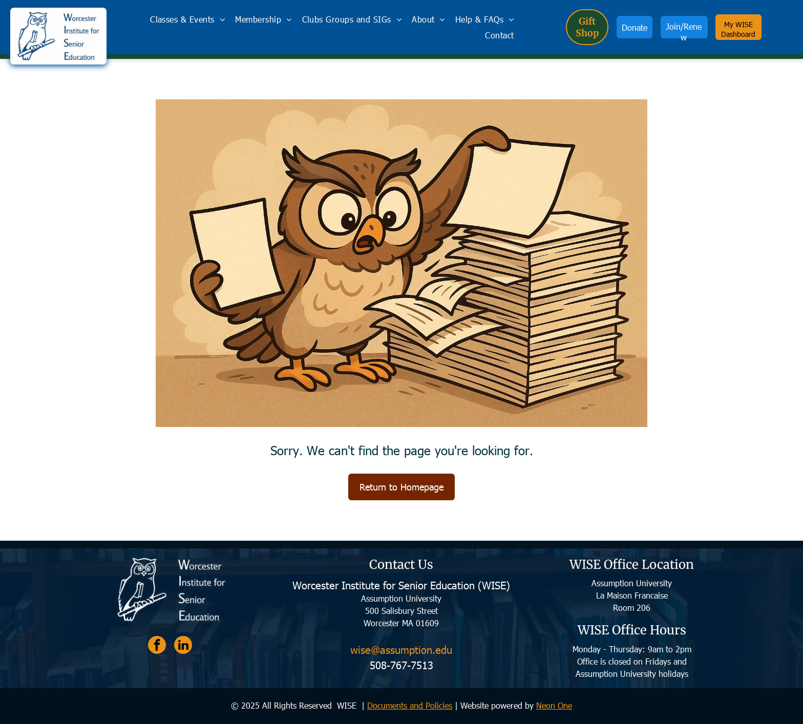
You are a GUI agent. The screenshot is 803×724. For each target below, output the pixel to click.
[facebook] (157, 646)
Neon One (554, 705)
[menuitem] (187, 19)
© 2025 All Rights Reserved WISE (295, 705)
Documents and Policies (409, 705)
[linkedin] (183, 646)
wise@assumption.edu (401, 649)
